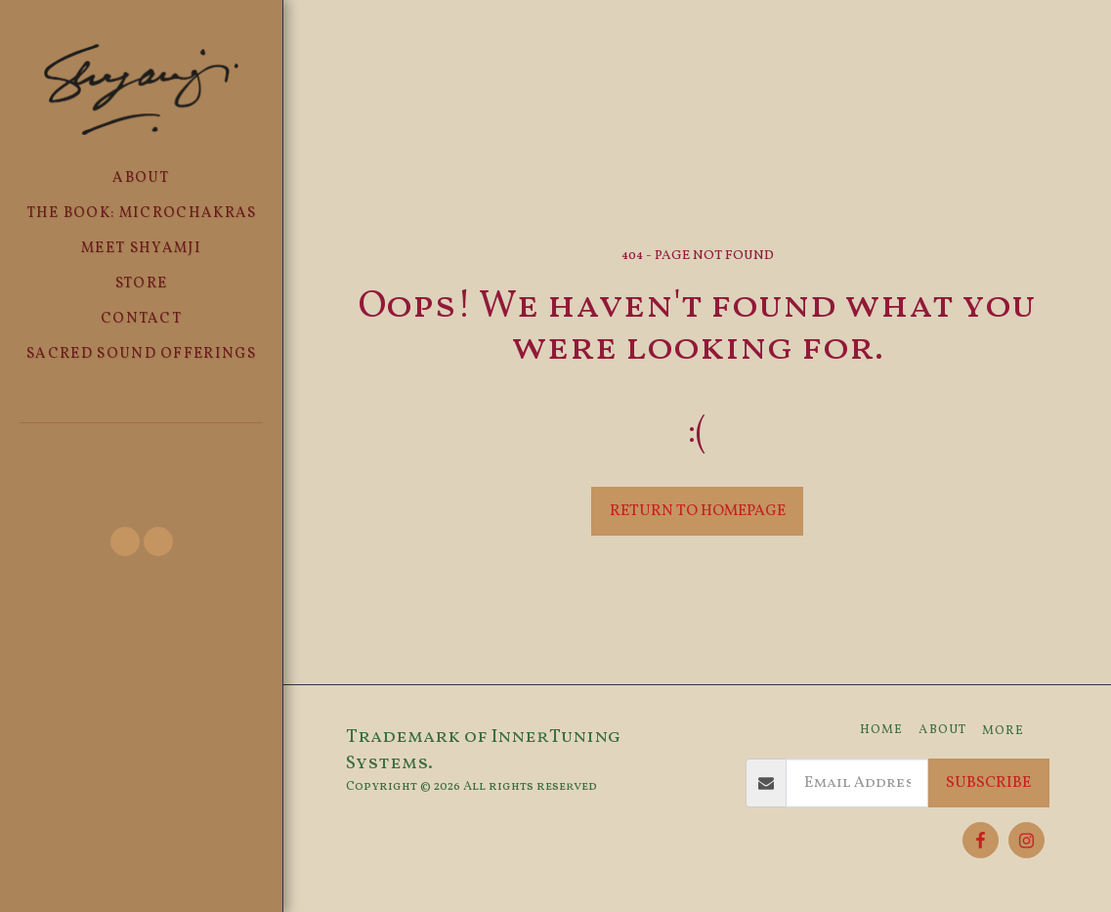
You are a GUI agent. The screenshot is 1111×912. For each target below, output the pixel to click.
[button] (141, 449)
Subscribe (988, 783)
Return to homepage (698, 511)
